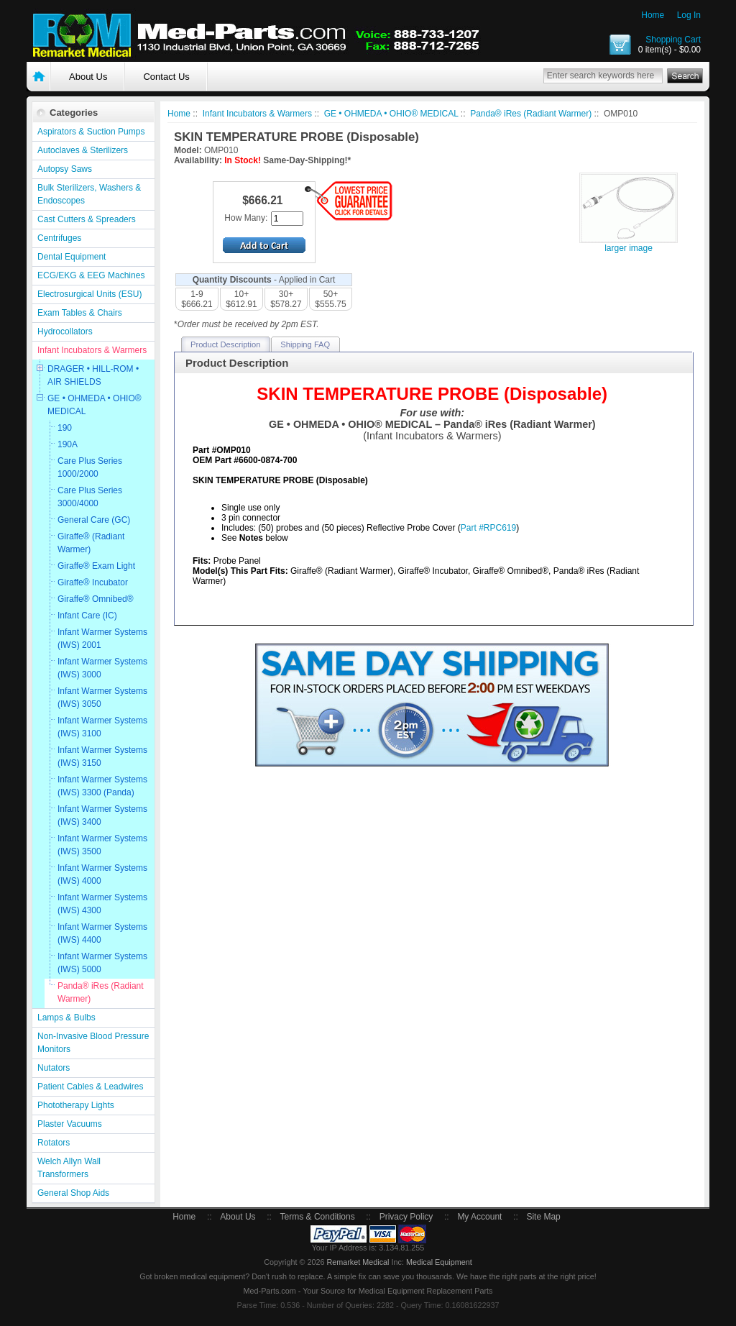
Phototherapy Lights (75, 1105)
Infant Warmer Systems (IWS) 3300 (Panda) (102, 785)
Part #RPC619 (488, 528)
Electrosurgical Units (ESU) (89, 294)
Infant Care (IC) (87, 616)
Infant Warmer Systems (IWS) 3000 (102, 668)
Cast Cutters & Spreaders (86, 219)
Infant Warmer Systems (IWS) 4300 (102, 903)
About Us (88, 76)
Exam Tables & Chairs (79, 313)
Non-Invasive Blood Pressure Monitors (93, 1042)
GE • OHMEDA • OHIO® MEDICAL (94, 404)
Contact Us (166, 76)
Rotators (53, 1143)
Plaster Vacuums (69, 1124)
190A (68, 444)
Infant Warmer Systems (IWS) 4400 (102, 933)
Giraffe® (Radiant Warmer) (91, 542)
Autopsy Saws (64, 169)
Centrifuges (59, 238)
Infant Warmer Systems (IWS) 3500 (102, 844)
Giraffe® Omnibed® (96, 599)
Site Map (543, 1217)
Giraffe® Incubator (93, 582)
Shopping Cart (673, 40)
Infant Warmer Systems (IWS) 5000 (102, 962)
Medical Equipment (439, 1262)
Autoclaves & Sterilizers (82, 150)
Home (652, 15)
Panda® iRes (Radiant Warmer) (101, 992)
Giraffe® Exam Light (96, 566)
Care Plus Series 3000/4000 (90, 496)
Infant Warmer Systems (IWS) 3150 (102, 756)
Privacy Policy (406, 1217)
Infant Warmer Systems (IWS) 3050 (102, 697)
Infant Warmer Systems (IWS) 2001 (102, 638)
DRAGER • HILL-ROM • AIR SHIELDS (93, 375)
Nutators (53, 1068)
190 (65, 428)
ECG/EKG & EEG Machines (90, 275)
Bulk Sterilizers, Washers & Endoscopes (89, 194)
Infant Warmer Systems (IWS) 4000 (102, 874)
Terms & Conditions (317, 1217)
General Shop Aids (73, 1193)
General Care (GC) (94, 520)
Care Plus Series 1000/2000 (90, 467)
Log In (689, 15)
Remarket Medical (357, 1262)
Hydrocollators (65, 331)
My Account (479, 1217)
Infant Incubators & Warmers (92, 350)
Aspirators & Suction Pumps (90, 132)
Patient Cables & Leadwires (90, 1087)
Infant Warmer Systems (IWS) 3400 (102, 815)
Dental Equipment (71, 257)
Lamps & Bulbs (66, 1017)
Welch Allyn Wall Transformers (69, 1167)
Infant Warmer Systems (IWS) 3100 (102, 727)
